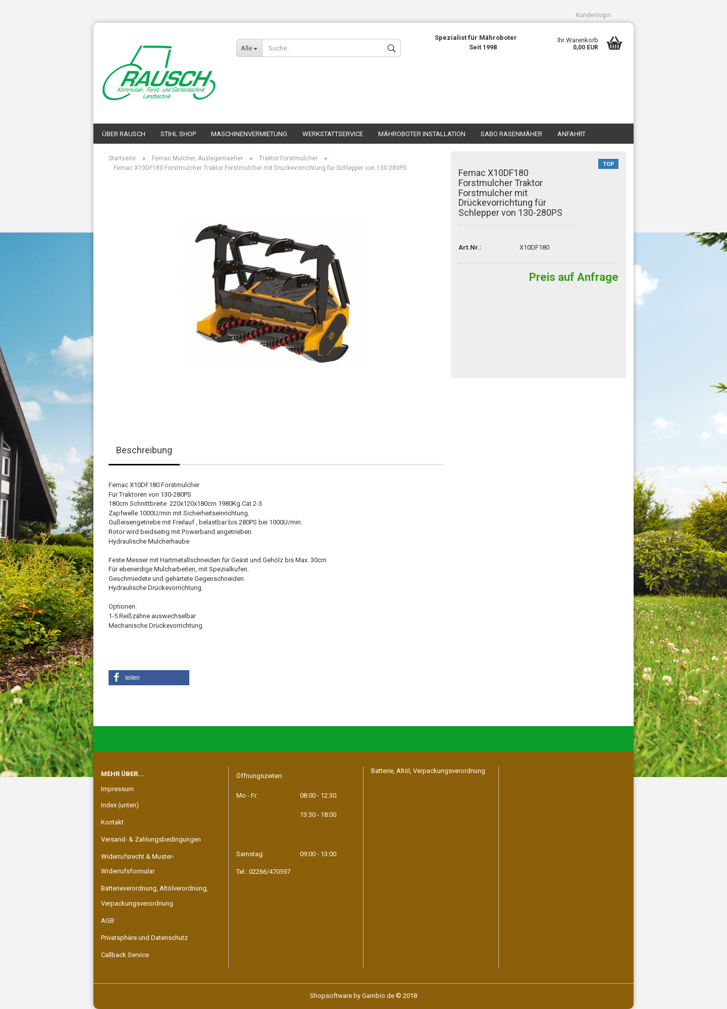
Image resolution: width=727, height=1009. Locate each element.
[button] (149, 677)
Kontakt (112, 822)
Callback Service (125, 955)
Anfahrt (571, 134)
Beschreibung (144, 450)
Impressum (117, 789)
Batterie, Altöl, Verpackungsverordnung (428, 771)
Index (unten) (120, 805)
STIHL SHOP (178, 134)
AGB (107, 920)
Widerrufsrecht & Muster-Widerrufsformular (137, 864)
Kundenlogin (593, 15)
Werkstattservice (332, 134)
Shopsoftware (331, 995)
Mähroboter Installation (421, 134)
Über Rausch (123, 134)
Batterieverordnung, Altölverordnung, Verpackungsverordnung (154, 895)
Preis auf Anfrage (573, 277)
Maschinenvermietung (249, 134)
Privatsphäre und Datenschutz (144, 937)
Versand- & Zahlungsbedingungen (151, 839)
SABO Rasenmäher (511, 134)
